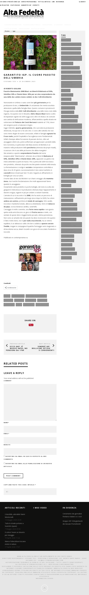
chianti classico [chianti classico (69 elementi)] (71, 53)
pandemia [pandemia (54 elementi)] (67, 196)
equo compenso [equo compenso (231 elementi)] (70, 72)
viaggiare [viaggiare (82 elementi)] (68, 249)
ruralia (68, 25)
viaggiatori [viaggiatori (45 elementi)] (69, 253)
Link (53, 2)
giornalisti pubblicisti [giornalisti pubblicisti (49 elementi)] (68, 157)
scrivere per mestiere (13, 25)
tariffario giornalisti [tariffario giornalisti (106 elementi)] (69, 224)
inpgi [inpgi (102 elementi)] (66, 170)
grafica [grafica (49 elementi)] (67, 162)
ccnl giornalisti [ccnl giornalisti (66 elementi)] (71, 48)
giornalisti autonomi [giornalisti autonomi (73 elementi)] (71, 126)
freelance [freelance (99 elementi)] (68, 108)
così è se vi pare (10, 29)
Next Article (44, 344)
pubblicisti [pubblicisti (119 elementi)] (69, 209)
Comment (8, 381)
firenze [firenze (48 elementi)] (67, 95)
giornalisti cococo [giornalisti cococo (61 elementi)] (70, 132)
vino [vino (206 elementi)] (66, 257)
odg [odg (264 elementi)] (66, 185)
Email (6, 433)
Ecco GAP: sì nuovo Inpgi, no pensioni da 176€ (17, 348)
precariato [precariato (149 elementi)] (69, 204)
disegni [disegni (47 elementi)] (67, 63)
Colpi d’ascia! (15, 5)
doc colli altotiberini (36, 296)
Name (6, 422)
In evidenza (60, 2)
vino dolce (28, 304)
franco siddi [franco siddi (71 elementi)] (69, 103)
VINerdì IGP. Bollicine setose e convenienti (43, 348)
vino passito (42, 304)
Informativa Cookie (44, 578)
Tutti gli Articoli (44, 2)
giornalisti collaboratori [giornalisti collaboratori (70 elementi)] (70, 138)
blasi (7, 296)
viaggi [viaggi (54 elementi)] (66, 245)
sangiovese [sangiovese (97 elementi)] (68, 219)
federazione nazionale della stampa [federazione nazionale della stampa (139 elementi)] (69, 84)
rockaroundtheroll (32, 25)
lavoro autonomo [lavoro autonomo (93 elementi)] (70, 176)
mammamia (30, 300)
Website (7, 445)
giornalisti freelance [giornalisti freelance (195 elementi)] (71, 144)
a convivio (58, 25)
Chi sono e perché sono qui (10, 2)
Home (7, 31)
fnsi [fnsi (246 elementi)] (66, 99)
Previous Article (17, 344)
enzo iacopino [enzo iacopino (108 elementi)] (70, 68)
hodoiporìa (47, 25)
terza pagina (24, 29)
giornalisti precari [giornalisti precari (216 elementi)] (70, 150)
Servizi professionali (29, 2)
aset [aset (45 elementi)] (66, 40)
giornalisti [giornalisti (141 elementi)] (69, 121)
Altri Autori (4, 5)
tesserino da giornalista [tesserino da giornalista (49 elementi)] (69, 231)
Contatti (36, 5)
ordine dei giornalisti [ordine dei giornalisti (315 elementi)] (69, 190)
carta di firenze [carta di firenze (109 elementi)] (71, 44)
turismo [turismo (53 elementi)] (67, 240)
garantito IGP (26, 5)
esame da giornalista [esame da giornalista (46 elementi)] (71, 77)
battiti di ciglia (37, 29)
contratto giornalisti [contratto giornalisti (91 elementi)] (68, 58)
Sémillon (42, 300)
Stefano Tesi (10, 81)
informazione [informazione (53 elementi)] (69, 166)
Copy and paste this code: (20, 485)
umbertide (9, 304)
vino (19, 304)
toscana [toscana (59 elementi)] (67, 236)
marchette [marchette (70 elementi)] (68, 181)
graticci (8, 300)
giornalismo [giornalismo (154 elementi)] (69, 116)
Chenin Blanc (18, 296)
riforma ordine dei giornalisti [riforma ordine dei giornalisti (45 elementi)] (70, 214)
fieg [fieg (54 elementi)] (65, 90)
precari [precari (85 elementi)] (67, 200)
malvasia (19, 300)
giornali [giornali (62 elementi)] (67, 112)
